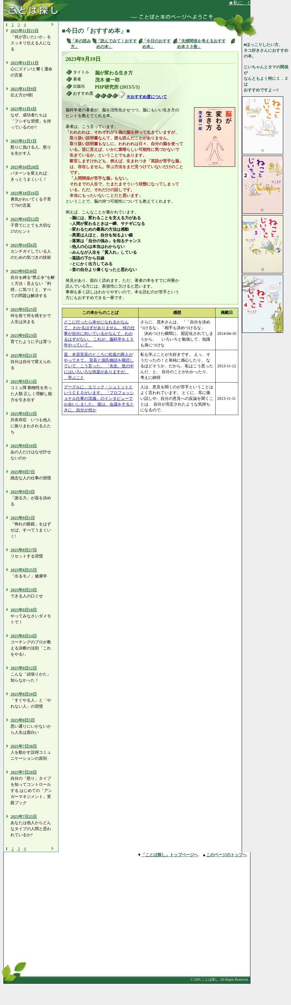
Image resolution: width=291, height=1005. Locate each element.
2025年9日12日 (23, 413)
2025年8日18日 (23, 610)
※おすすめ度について (146, 96)
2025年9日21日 (23, 355)
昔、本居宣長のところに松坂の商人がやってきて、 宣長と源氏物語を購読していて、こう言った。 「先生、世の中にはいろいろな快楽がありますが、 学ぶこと (99, 366)
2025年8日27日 (23, 550)
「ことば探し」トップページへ (169, 854)
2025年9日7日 (22, 472)
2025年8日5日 (22, 720)
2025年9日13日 (23, 381)
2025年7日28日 (23, 772)
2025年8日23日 (23, 590)
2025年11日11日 (24, 63)
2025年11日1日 (23, 141)
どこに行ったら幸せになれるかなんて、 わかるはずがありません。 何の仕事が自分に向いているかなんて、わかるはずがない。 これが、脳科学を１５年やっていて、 (99, 333)
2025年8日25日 (23, 570)
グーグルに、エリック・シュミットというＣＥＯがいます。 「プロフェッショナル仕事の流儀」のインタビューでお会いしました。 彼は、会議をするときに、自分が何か (99, 398)
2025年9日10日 (23, 445)
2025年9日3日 (22, 491)
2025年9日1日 (22, 518)
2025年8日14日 (23, 636)
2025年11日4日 (23, 109)
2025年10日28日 (24, 167)
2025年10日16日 (24, 193)
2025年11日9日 (23, 89)
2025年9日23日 (23, 335)
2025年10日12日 (24, 219)
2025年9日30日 (23, 271)
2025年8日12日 (23, 668)
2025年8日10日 (23, 694)
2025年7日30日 (23, 746)
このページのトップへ (226, 854)
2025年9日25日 (23, 309)
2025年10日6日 (23, 245)
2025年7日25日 (23, 816)
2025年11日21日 (24, 30)
